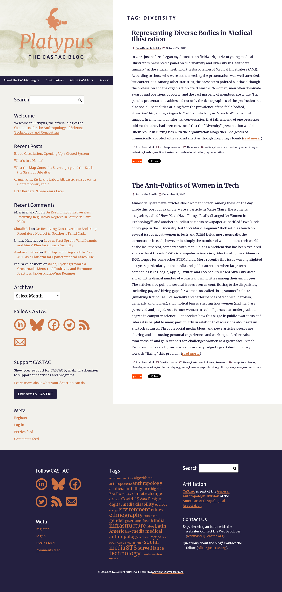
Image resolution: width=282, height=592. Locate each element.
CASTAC (189, 491)
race (231, 367)
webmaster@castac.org (205, 536)
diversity (219, 147)
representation (214, 152)
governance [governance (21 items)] (133, 521)
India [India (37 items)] (159, 520)
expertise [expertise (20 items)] (150, 516)
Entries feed (23, 432)
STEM (238, 367)
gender (243, 147)
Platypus (56, 41)
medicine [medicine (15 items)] (144, 537)
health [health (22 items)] (148, 521)
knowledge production (203, 367)
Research (193, 147)
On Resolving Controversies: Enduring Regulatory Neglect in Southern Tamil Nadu (55, 217)
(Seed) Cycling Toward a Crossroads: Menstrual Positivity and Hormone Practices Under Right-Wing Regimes (54, 268)
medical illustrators (166, 152)
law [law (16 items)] (129, 531)
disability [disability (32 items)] (144, 504)
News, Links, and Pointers (198, 362)
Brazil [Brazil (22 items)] (113, 494)
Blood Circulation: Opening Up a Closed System (51, 153)
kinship (148, 152)
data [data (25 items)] (143, 499)
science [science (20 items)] (137, 543)
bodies (208, 147)
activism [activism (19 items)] (115, 478)
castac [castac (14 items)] (128, 494)
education (149, 367)
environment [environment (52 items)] (134, 509)
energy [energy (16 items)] (113, 510)
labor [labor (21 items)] (150, 526)
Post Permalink (145, 147)
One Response (168, 362)
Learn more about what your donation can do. (50, 383)
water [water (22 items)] (113, 559)
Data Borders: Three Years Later (39, 191)
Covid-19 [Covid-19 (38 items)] (130, 499)
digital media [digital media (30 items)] (122, 504)
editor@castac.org (211, 548)
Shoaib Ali (22, 229)
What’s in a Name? (28, 161)
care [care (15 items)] (121, 494)
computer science (244, 362)
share (138, 161)
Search (21, 100)
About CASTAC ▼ (82, 80)
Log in (19, 425)
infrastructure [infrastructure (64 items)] (127, 525)
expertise (232, 147)
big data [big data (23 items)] (157, 489)
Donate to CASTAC (35, 393)
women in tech (252, 367)
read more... (252, 138)
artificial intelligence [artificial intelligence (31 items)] (129, 488)
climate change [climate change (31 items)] (147, 493)
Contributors (55, 80)
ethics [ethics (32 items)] (157, 509)
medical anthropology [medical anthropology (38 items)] (135, 534)
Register (20, 418)
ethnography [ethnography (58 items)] (126, 515)
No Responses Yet (171, 147)
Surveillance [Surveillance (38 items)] (151, 548)
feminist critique (167, 367)
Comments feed (26, 439)
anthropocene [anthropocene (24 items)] (120, 484)
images (253, 147)
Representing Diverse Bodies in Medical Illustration (192, 36)
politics (222, 367)
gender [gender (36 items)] (116, 520)
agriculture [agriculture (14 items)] (127, 478)
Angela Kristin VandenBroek (167, 571)
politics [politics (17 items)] (121, 542)
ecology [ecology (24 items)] (161, 505)
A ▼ (104, 80)
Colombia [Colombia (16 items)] (114, 499)
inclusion (137, 152)
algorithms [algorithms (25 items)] (143, 478)
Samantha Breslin (146, 194)
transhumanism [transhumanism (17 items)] (152, 554)
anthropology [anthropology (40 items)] (147, 483)
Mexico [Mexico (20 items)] (156, 537)
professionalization (192, 152)
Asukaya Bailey (26, 252)
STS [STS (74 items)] (131, 547)
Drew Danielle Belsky (148, 48)
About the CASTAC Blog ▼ (21, 80)
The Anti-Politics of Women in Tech (185, 185)
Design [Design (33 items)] (154, 498)
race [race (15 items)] (129, 543)
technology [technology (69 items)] (125, 553)
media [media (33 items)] (138, 531)
